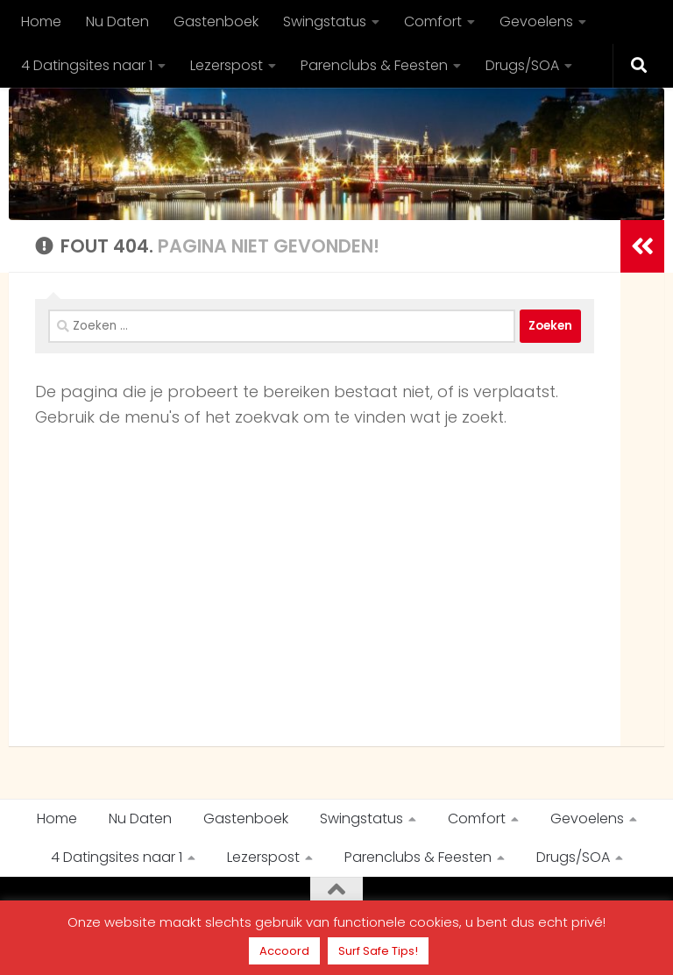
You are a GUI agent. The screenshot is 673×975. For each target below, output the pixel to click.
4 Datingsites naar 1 (86, 65)
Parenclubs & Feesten (374, 65)
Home (41, 21)
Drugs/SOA (522, 65)
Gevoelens (536, 21)
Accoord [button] (284, 951)
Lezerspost (226, 65)
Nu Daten (117, 21)
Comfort (433, 21)
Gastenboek (216, 21)
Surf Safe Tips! (378, 951)
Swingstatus (324, 21)
